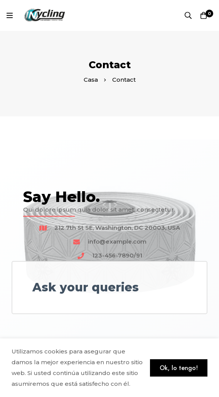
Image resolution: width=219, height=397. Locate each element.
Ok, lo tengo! (179, 367)
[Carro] (203, 15)
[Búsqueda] (188, 15)
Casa (91, 79)
